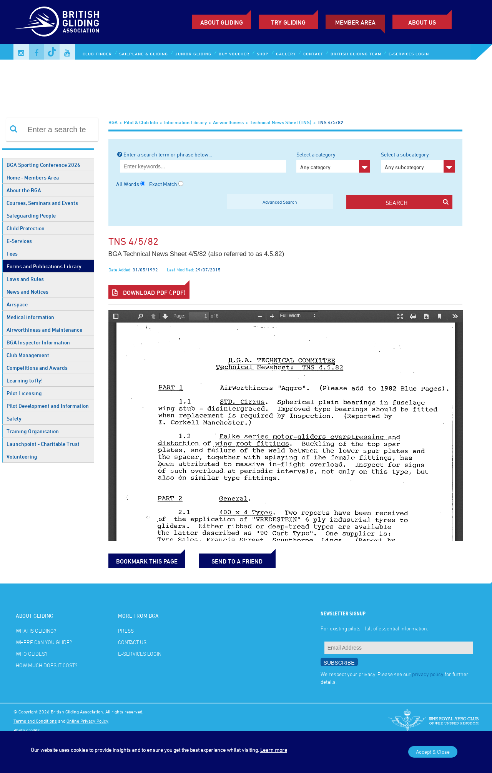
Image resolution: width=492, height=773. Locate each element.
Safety (14, 418)
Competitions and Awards (37, 367)
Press (126, 630)
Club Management (28, 355)
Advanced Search (280, 201)
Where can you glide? (44, 642)
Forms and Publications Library (44, 266)
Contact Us (132, 642)
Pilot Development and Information (48, 405)
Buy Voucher (234, 53)
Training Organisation (33, 431)
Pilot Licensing (24, 393)
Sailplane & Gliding (143, 53)
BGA (113, 122)
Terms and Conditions (35, 720)
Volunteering (22, 456)
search (417, 202)
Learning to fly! (25, 380)
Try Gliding (288, 22)
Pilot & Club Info (141, 122)
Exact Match (163, 184)
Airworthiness (228, 122)
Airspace (17, 304)
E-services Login (409, 53)
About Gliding (221, 22)
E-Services (19, 241)
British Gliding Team (356, 53)
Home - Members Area (33, 177)
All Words (127, 184)
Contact (313, 53)
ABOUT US (422, 22)
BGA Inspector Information (38, 342)
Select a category (333, 162)
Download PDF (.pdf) (149, 292)
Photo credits (26, 730)
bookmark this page (147, 561)
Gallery (286, 53)
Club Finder (97, 53)
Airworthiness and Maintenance (44, 329)
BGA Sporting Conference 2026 (43, 164)
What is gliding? (36, 630)
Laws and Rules (25, 279)
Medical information (30, 317)
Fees (12, 253)
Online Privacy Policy (87, 720)
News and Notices (27, 291)
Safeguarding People (31, 215)
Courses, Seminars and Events (42, 202)
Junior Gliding (193, 53)
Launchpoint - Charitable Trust (43, 444)
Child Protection (26, 228)
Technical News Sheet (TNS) (280, 122)
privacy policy (428, 674)
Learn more (273, 749)
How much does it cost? (46, 665)
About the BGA (24, 190)
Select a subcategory (418, 162)
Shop (263, 53)
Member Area (355, 22)
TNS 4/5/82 (330, 122)
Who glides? (31, 653)
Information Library (185, 122)
